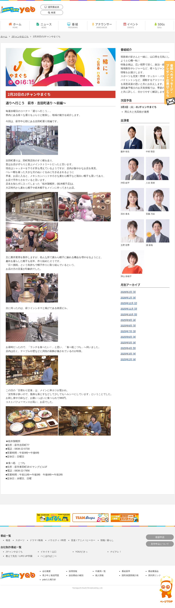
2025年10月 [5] (129, 314)
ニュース (44, 25)
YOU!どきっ (81, 551)
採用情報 (73, 571)
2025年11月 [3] (129, 308)
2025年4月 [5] (128, 348)
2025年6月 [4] (128, 336)
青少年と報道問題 (50, 575)
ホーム (15, 25)
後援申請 (159, 537)
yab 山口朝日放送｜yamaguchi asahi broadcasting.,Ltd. (18, 10)
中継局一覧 (100, 571)
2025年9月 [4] (128, 320)
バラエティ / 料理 (57, 540)
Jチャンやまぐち (20, 36)
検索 (53, 12)
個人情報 (99, 575)
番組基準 (126, 571)
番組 (73, 25)
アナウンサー (101, 25)
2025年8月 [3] (128, 325)
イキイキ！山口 (48, 551)
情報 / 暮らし (107, 540)
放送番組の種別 (76, 575)
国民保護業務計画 (130, 575)
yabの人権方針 (49, 579)
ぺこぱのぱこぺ (48, 556)
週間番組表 (53, 7)
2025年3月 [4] (128, 353)
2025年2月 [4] (128, 359)
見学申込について (160, 544)
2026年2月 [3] (128, 292)
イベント (130, 25)
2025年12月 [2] (129, 303)
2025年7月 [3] (128, 331)
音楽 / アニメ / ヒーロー (83, 540)
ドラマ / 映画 (36, 540)
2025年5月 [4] (128, 342)
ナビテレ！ (116, 551)
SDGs (159, 25)
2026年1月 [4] (128, 297)
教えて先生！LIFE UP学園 (19, 556)
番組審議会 (153, 571)
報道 (8, 540)
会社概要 (46, 571)
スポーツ (20, 540)
